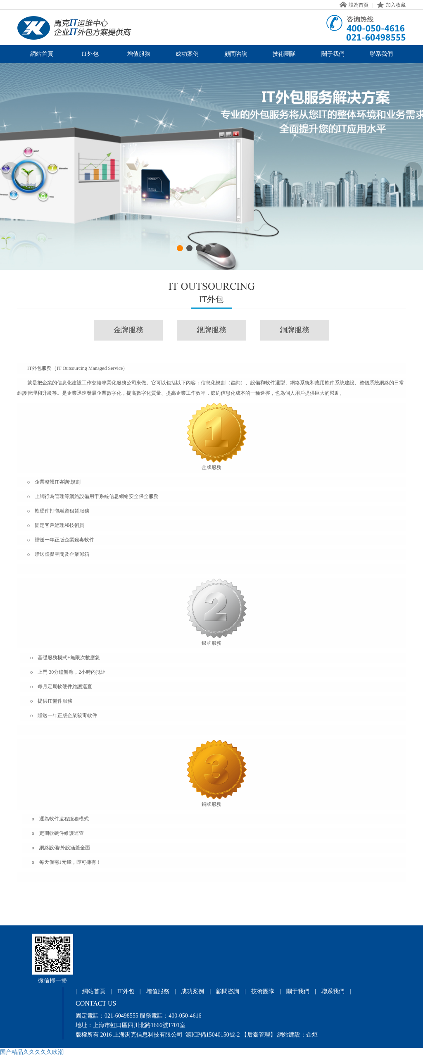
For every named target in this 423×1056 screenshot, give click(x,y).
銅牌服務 (294, 330)
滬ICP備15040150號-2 (212, 1035)
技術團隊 (284, 54)
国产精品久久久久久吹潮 (32, 1052)
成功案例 (187, 54)
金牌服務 (128, 330)
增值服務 (138, 54)
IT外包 (90, 54)
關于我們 (333, 54)
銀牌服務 (211, 330)
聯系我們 (381, 54)
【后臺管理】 (258, 1035)
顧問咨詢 (235, 54)
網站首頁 (41, 54)
